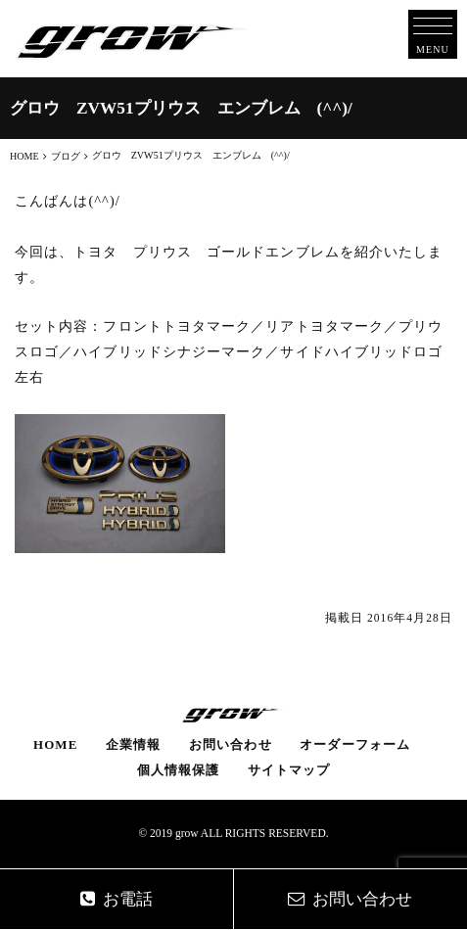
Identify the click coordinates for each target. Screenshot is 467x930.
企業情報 (133, 744)
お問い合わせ (230, 744)
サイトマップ (289, 770)
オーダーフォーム (355, 744)
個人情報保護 (178, 770)
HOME (55, 744)
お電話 (116, 899)
